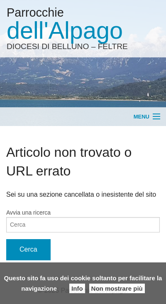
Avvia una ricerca (28, 212)
